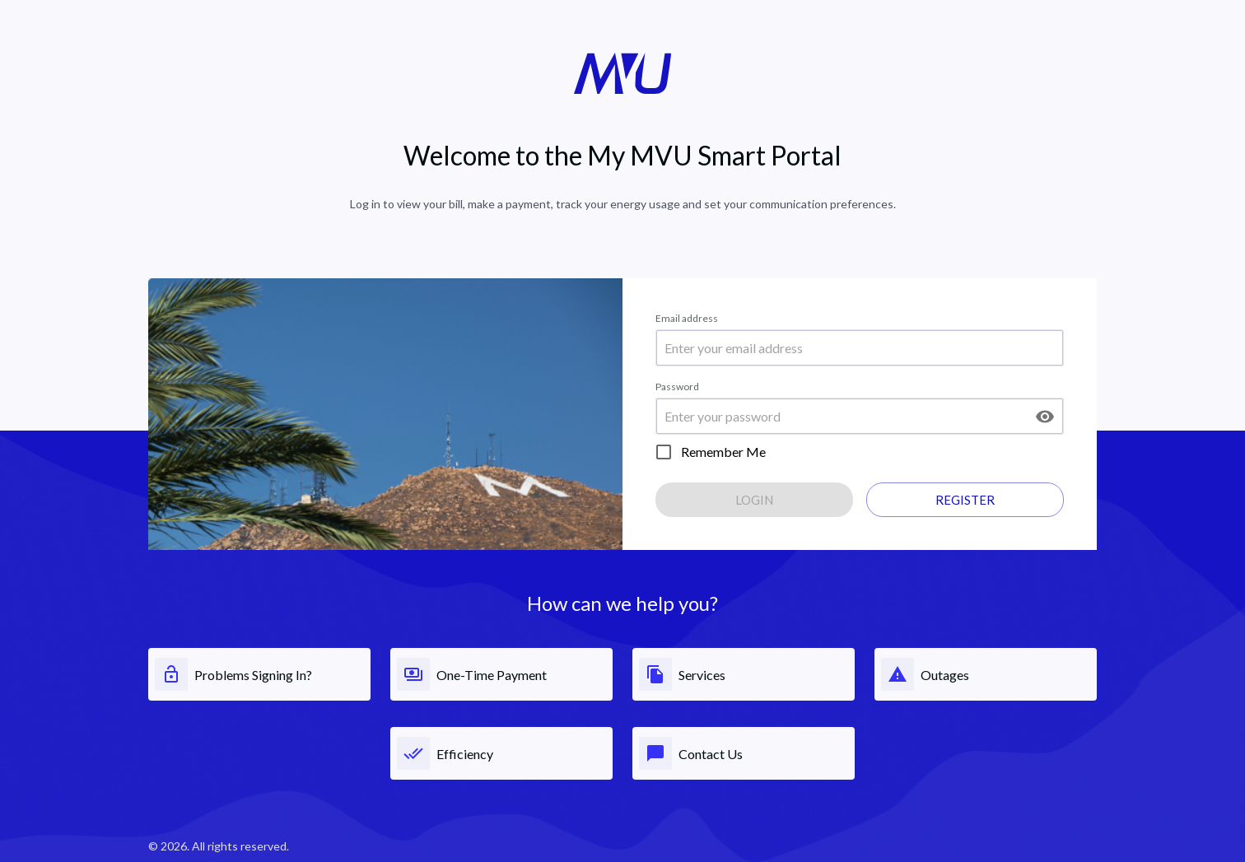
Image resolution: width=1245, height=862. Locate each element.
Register (965, 499)
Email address (686, 318)
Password (677, 386)
